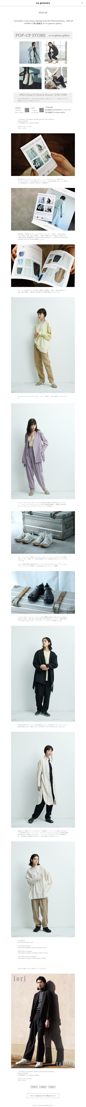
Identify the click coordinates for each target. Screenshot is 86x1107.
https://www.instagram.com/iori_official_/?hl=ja (32, 947)
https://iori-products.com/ (25, 942)
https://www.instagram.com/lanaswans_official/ (32, 958)
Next (52, 1087)
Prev (34, 1087)
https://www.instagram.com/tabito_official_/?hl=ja (33, 953)
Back (43, 1087)
